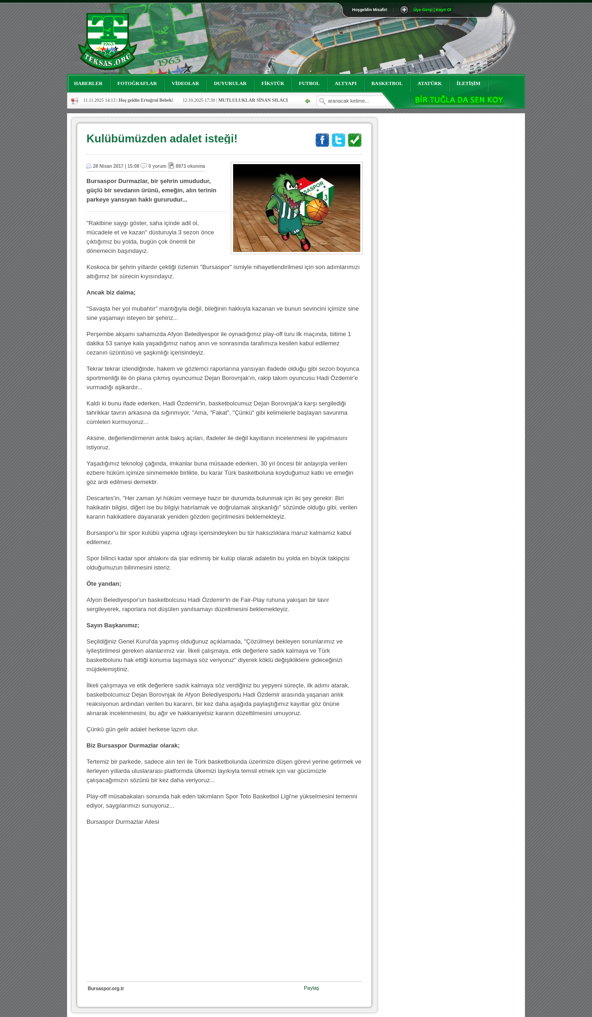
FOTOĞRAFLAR (137, 83)
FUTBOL (309, 83)
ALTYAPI (345, 83)
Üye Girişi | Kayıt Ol (432, 9)
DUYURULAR (230, 83)
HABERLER (88, 83)
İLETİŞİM (468, 83)
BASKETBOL (387, 83)
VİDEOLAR (185, 83)
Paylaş (311, 988)
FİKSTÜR (272, 83)
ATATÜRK (430, 83)
